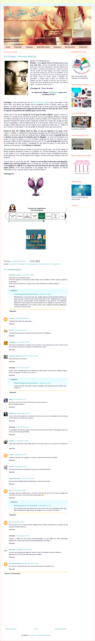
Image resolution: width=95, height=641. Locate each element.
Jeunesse (13, 264)
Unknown (12, 318)
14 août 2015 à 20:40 (22, 318)
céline (11, 454)
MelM (10, 399)
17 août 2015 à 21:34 (20, 454)
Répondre (12, 286)
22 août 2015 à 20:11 (18, 522)
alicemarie (12, 413)
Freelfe (11, 466)
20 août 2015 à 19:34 (20, 466)
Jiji (10, 522)
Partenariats (20, 264)
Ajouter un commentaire (12, 573)
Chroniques (29, 47)
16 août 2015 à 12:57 (44, 383)
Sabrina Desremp (14, 478)
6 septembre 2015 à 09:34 (24, 549)
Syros (57, 92)
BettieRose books (15, 275)
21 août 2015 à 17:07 (44, 505)
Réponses (14, 290)
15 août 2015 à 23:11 (22, 427)
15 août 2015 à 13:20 (22, 413)
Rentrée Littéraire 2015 (44, 264)
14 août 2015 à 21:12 (20, 330)
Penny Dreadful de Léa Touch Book (25, 294)
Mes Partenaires (70, 47)
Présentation (18, 47)
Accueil (8, 47)
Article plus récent (10, 629)
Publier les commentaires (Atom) (40, 635)
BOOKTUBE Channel (43, 47)
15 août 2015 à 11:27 (19, 399)
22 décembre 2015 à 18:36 (30, 563)
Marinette (12, 549)
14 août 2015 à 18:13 (44, 294)
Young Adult (56, 264)
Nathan (51, 92)
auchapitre (12, 342)
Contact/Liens (83, 47)
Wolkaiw (11, 441)
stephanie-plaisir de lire (16, 356)
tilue (10, 490)
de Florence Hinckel (40, 102)
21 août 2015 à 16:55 (19, 490)
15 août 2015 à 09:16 (22, 367)
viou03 (11, 330)
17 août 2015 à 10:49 (21, 441)
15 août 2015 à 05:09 (31, 356)
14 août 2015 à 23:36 (23, 342)
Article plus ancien (60, 629)
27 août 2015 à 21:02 (22, 536)
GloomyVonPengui (15, 563)
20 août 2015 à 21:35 (27, 478)
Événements (57, 47)
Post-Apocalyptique (31, 264)
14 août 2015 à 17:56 (27, 275)
